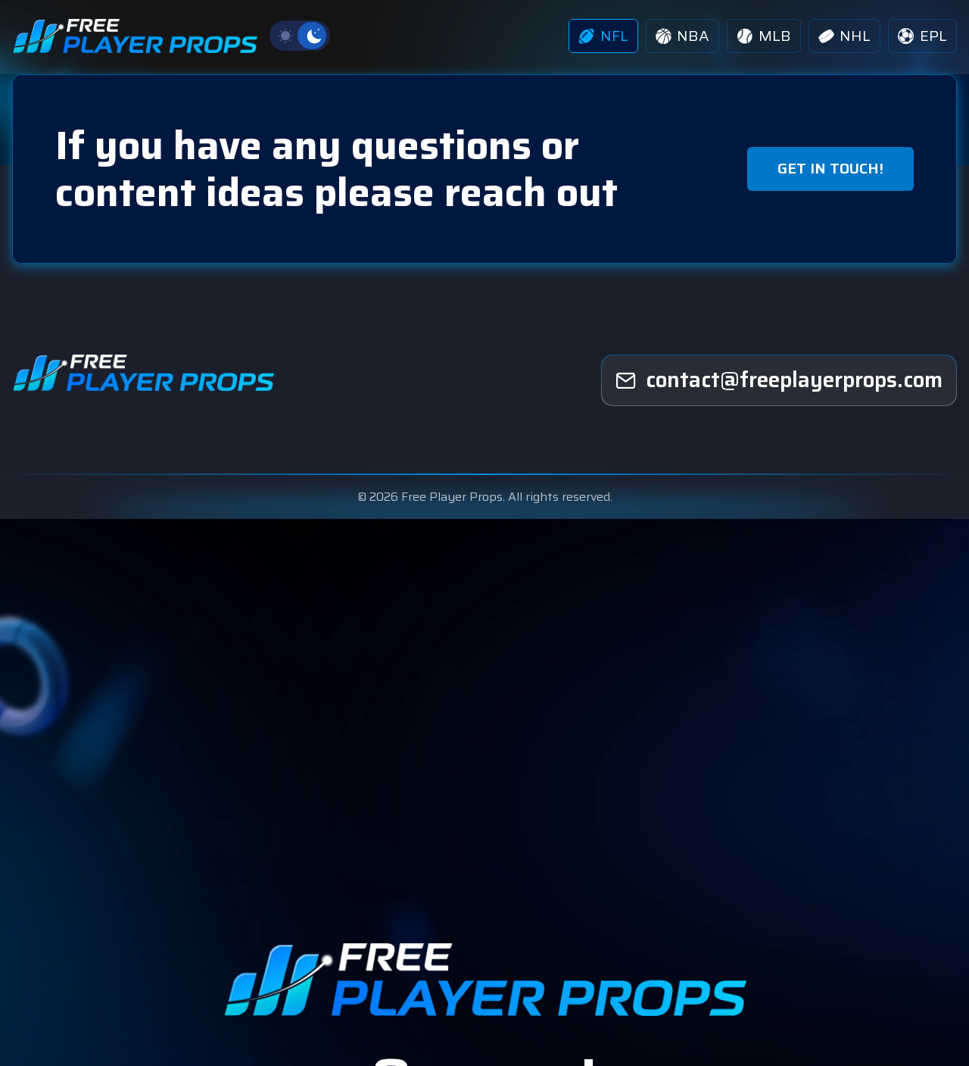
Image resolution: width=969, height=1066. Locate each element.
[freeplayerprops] (779, 382)
